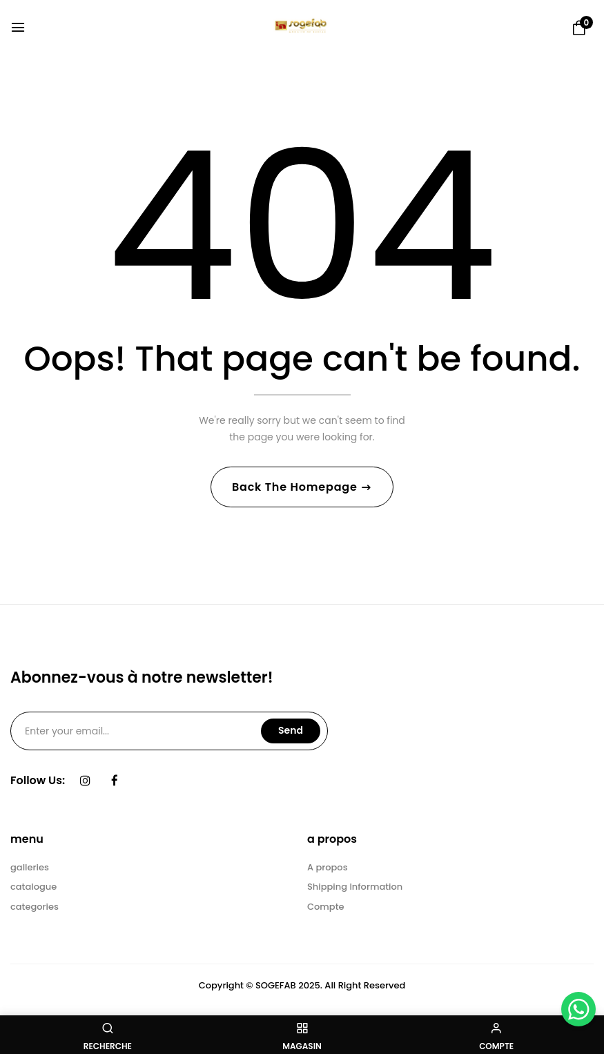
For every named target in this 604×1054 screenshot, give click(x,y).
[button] (579, 28)
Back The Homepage (296, 487)
